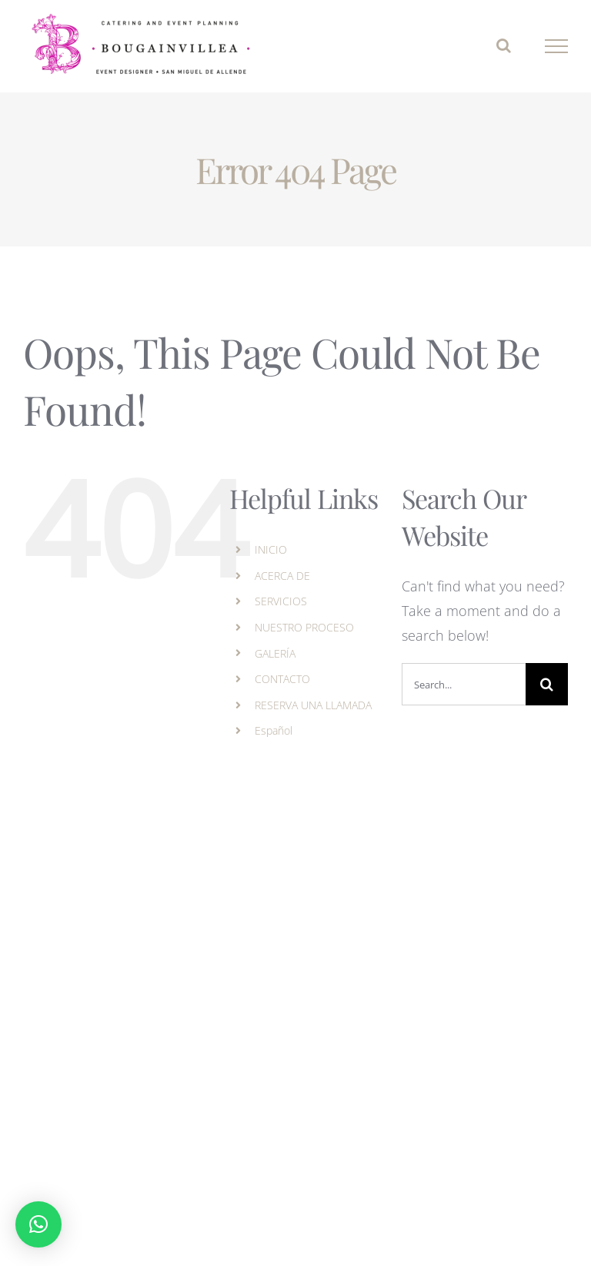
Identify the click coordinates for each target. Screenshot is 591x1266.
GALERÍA (275, 653)
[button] (38, 1224)
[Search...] (464, 684)
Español (273, 730)
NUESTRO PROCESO (304, 627)
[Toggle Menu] (557, 46)
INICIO (271, 549)
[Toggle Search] (503, 45)
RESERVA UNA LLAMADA (313, 705)
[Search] (547, 684)
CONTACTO (282, 679)
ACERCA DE (282, 575)
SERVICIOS (281, 601)
